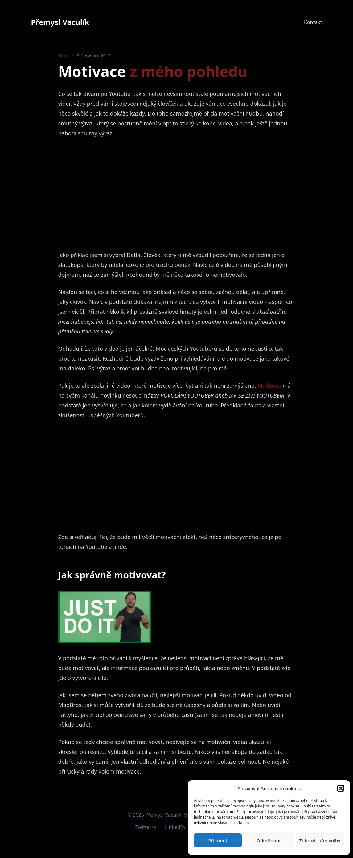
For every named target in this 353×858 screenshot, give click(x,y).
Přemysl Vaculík (60, 22)
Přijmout (217, 840)
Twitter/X (145, 827)
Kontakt (313, 22)
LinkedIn (175, 827)
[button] (341, 788)
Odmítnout (269, 840)
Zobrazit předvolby (319, 840)
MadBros (269, 385)
